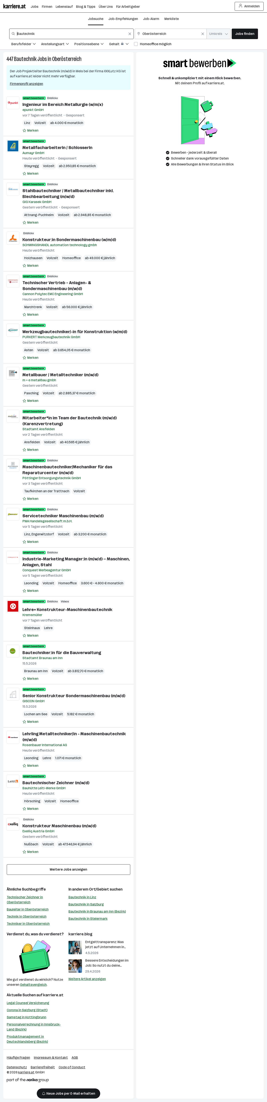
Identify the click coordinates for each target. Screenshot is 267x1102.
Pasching (31, 393)
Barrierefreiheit (43, 1067)
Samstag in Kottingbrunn (26, 1017)
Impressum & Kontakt (51, 1058)
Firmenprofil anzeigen (26, 84)
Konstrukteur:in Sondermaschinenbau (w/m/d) (69, 239)
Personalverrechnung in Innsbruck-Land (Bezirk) (34, 1026)
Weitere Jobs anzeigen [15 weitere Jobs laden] (68, 869)
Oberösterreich (67, 58)
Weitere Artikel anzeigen (87, 979)
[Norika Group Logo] (28, 1081)
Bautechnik (25, 58)
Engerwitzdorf (43, 534)
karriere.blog (80, 934)
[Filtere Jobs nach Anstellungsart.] (57, 44)
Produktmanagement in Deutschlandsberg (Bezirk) (27, 1039)
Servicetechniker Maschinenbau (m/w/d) (63, 515)
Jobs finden (244, 34)
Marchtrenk (33, 307)
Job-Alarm (151, 19)
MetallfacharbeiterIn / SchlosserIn (57, 147)
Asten (28, 350)
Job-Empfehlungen (123, 19)
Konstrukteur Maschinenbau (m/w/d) (59, 825)
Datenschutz (17, 1067)
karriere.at (53, 995)
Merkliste (171, 19)
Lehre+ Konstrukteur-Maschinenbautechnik (67, 609)
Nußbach (31, 844)
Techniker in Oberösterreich (28, 924)
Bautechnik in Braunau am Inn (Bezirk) (97, 911)
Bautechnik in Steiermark (88, 919)
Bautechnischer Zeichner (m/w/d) (55, 782)
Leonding (31, 583)
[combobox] (71, 34)
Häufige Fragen (18, 1058)
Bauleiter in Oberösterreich (28, 909)
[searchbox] (71, 34)
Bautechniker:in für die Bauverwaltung (61, 652)
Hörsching (32, 801)
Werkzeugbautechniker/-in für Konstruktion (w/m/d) (74, 331)
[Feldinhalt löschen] (130, 34)
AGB (75, 1058)
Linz (27, 123)
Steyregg (31, 166)
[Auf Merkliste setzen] (30, 130)
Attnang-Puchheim (39, 215)
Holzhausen (33, 258)
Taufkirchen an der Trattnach (46, 491)
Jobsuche (95, 19)
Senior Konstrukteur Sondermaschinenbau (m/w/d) (73, 695)
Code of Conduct (72, 1067)
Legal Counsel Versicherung (28, 1003)
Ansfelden (32, 442)
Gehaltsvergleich (33, 985)
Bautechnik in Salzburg (86, 904)
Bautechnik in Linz (82, 897)
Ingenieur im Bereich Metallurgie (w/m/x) (62, 104)
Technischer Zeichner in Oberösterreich (25, 899)
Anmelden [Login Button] (249, 6)
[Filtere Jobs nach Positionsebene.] (91, 44)
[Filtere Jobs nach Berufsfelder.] (26, 44)
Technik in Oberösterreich (26, 917)
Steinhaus (32, 628)
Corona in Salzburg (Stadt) (27, 1010)
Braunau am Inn (36, 671)
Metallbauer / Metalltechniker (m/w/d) (60, 374)
